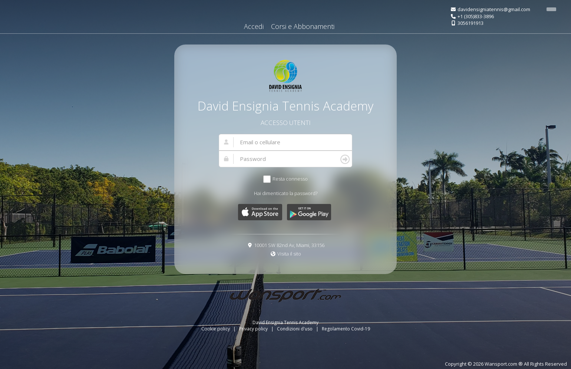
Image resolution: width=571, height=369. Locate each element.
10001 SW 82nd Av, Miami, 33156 (289, 245)
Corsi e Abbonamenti (302, 26)
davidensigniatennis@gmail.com (494, 9)
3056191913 (470, 23)
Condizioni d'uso (295, 329)
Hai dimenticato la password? (285, 193)
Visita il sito (289, 253)
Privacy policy (254, 329)
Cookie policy (216, 329)
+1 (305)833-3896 (476, 16)
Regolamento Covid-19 (346, 329)
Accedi (254, 26)
